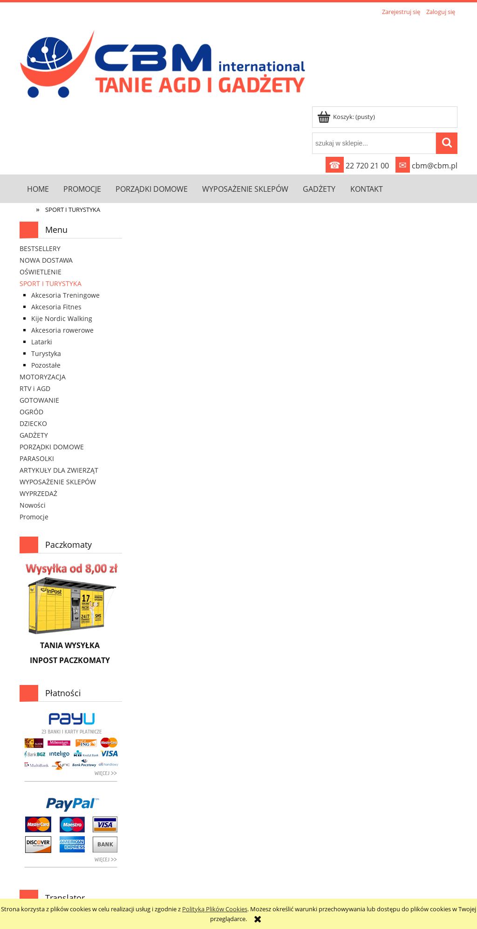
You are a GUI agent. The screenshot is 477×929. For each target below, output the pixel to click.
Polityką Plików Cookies (214, 909)
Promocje (34, 516)
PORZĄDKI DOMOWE (52, 446)
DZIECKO (33, 423)
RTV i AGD (35, 388)
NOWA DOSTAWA (46, 260)
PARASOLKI (37, 458)
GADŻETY (34, 435)
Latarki (41, 341)
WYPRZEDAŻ (38, 493)
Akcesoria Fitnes (56, 306)
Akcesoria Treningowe (65, 295)
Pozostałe (46, 365)
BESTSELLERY (40, 248)
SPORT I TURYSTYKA (51, 283)
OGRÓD (31, 411)
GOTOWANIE (39, 400)
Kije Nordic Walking (61, 318)
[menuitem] (38, 189)
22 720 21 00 (357, 166)
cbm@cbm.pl (426, 166)
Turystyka (46, 353)
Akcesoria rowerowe (62, 330)
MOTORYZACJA (43, 376)
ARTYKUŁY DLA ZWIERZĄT (59, 470)
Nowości (33, 505)
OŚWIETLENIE (40, 271)
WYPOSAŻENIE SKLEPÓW (58, 481)
